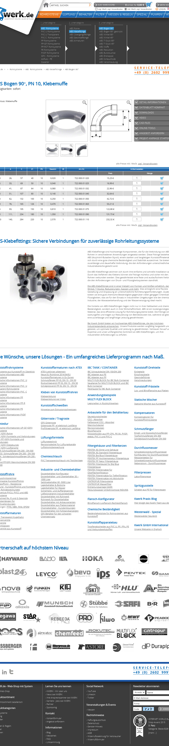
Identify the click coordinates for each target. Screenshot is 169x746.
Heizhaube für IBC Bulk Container (104, 388)
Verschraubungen (143, 380)
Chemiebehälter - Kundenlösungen (58, 508)
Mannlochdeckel (96, 425)
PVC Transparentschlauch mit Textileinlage (62, 460)
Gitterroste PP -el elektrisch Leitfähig (59, 425)
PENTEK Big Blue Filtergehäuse (102, 455)
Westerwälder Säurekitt (145, 516)
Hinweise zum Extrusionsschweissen (58, 409)
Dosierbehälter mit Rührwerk (55, 496)
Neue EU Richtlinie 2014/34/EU (56, 374)
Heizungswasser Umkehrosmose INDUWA (108, 489)
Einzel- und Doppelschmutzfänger (151, 432)
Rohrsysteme (16, 69)
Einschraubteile (141, 374)
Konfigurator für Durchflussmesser (151, 454)
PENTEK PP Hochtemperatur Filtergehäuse (108, 458)
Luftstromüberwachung (52, 447)
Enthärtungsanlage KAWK (100, 486)
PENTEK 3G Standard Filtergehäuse (105, 452)
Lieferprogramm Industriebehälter (57, 493)
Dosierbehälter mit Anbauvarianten (58, 502)
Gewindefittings (142, 377)
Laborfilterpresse (142, 476)
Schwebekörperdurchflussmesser (150, 451)
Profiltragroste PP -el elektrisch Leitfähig (60, 428)
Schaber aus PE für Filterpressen (150, 489)
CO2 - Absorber (95, 419)
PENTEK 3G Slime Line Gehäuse (103, 449)
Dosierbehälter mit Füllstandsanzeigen (60, 510)
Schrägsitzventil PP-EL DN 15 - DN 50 (59, 385)
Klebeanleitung (48, 396)
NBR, (15, 506)
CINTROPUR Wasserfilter (99, 484)
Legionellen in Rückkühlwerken (103, 403)
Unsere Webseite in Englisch (148, 529)
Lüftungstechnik (49, 441)
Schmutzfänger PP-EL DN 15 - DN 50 (58, 380)
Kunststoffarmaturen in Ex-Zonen (57, 377)
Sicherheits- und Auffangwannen (57, 490)
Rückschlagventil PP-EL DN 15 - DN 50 (59, 383)
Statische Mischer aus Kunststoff (150, 403)
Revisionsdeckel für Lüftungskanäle (58, 444)
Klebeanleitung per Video (53, 399)
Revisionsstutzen (96, 427)
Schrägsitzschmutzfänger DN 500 (150, 438)
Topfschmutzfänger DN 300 (147, 435)
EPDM (26, 506)
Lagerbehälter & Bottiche (53, 485)
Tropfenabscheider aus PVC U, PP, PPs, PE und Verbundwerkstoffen (108, 528)
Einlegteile (139, 371)
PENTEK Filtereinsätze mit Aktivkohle (106, 478)
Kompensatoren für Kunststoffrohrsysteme (145, 418)
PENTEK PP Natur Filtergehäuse (103, 461)
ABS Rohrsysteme (34, 69)
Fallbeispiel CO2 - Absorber (101, 422)
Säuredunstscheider (97, 416)
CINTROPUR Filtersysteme (100, 481)
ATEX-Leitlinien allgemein (53, 371)
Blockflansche (94, 430)
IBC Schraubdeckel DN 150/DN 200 (104, 371)
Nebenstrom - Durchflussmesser (150, 463)
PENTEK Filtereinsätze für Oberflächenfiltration (100, 471)
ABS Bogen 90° (72, 69)
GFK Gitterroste (48, 422)
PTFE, (10, 506)
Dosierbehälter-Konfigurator (55, 473)
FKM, (20, 506)
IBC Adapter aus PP (97, 377)
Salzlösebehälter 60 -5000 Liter (56, 482)
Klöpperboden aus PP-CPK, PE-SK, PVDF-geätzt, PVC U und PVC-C (108, 435)
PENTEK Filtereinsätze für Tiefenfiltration (107, 475)
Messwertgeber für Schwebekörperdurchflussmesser (150, 459)
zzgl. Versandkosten (148, 163)
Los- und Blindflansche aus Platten (151, 390)
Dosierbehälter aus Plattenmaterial (58, 505)
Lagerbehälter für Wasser (53, 487)
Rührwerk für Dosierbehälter (55, 499)
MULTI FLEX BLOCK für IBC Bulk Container (108, 380)
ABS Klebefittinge (54, 69)
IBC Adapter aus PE (97, 374)
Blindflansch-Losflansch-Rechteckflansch (108, 503)
